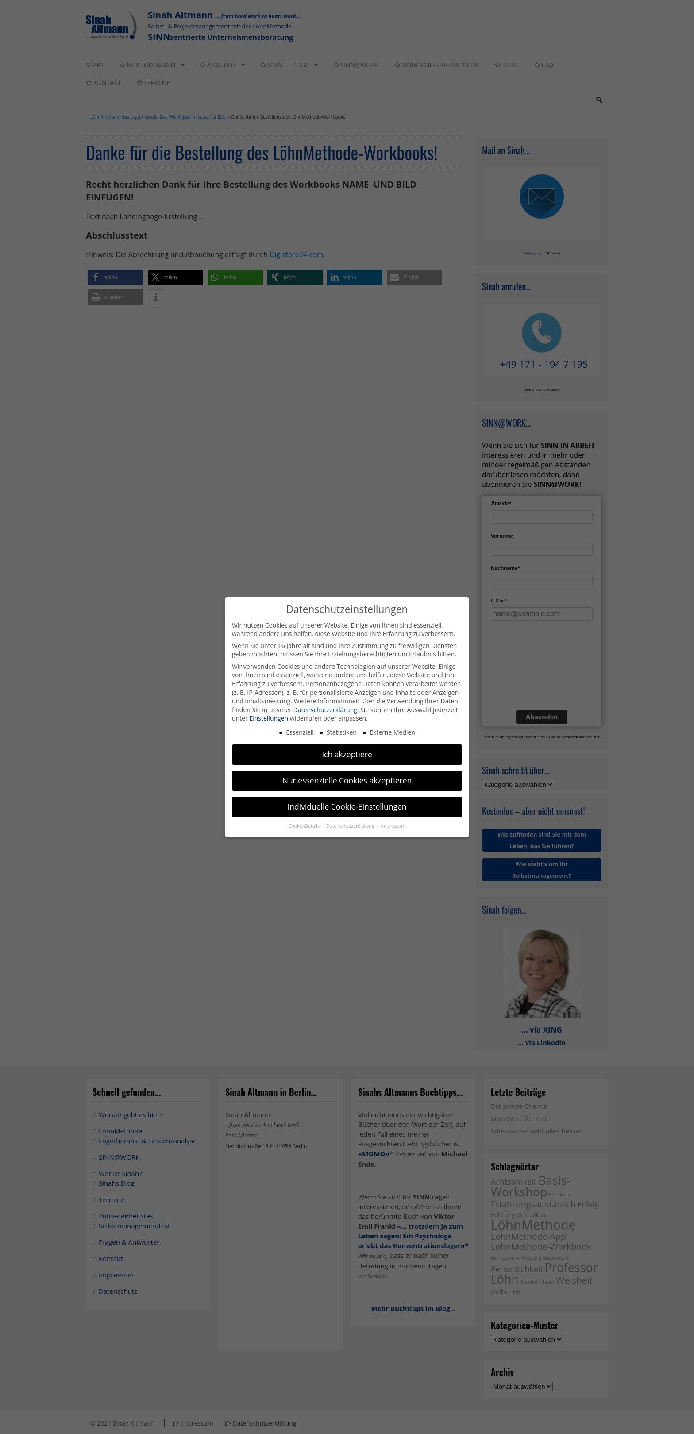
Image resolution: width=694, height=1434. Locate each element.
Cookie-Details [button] (305, 826)
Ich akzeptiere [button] (347, 754)
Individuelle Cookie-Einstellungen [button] (346, 806)
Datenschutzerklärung (325, 709)
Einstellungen (268, 718)
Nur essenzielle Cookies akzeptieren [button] (347, 780)
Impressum (393, 826)
